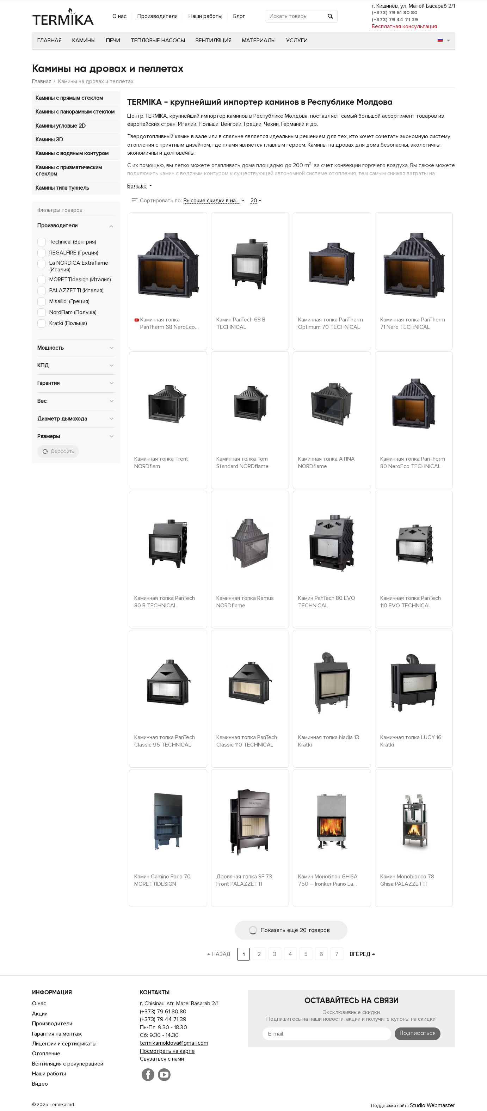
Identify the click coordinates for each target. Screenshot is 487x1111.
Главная (49, 40)
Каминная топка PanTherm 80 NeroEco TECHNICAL (412, 462)
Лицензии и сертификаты (64, 1043)
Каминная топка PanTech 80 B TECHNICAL (164, 601)
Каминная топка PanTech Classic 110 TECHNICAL (246, 740)
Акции (40, 1013)
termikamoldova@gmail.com (174, 1042)
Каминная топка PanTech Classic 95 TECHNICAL (164, 740)
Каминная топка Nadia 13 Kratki (328, 740)
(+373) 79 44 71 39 (395, 20)
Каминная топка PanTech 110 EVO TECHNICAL (410, 601)
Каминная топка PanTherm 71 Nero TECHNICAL (412, 323)
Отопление (46, 1053)
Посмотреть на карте (167, 1051)
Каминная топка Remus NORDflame (245, 601)
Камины (83, 40)
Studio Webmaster (432, 1105)
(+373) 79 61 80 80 (394, 13)
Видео (40, 1083)
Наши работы (205, 16)
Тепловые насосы (158, 40)
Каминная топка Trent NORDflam (161, 462)
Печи (113, 40)
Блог (239, 16)
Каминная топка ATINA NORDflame (326, 462)
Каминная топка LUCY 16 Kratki (411, 740)
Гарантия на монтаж (57, 1033)
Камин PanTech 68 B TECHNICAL (240, 323)
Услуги (297, 40)
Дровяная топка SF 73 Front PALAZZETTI (244, 879)
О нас (119, 16)
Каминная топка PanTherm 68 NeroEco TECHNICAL (167, 323)
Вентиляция (214, 40)
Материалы (259, 40)
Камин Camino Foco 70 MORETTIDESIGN (162, 879)
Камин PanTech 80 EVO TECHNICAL (326, 601)
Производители (157, 16)
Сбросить (58, 451)
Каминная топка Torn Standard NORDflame (242, 462)
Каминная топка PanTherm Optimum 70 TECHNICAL (330, 323)
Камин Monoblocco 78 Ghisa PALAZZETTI (407, 879)
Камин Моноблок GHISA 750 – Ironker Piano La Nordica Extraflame (328, 879)
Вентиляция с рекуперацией (67, 1063)
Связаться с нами (162, 1058)
